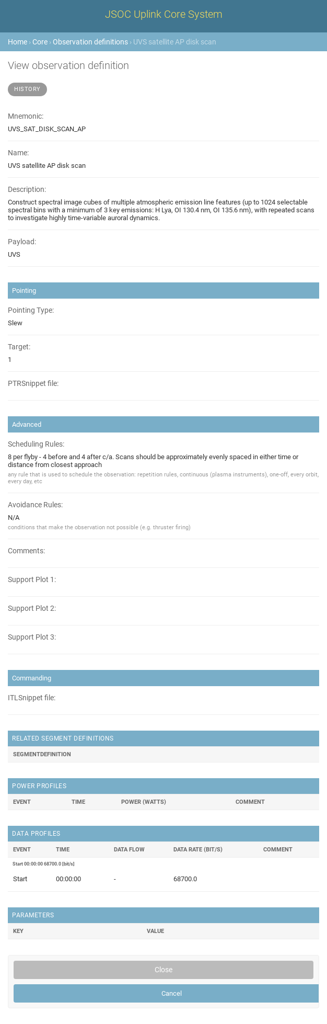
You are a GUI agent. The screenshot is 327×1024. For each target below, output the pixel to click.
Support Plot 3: (32, 637)
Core (40, 42)
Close (163, 969)
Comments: (26, 551)
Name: (18, 153)
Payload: (22, 242)
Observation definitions (90, 42)
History (27, 89)
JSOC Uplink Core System (164, 14)
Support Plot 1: (32, 580)
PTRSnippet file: (33, 384)
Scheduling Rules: (36, 444)
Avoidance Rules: (35, 505)
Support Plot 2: (32, 608)
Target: (19, 347)
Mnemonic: (25, 116)
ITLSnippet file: (31, 698)
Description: (27, 190)
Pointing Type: (31, 310)
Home (17, 42)
